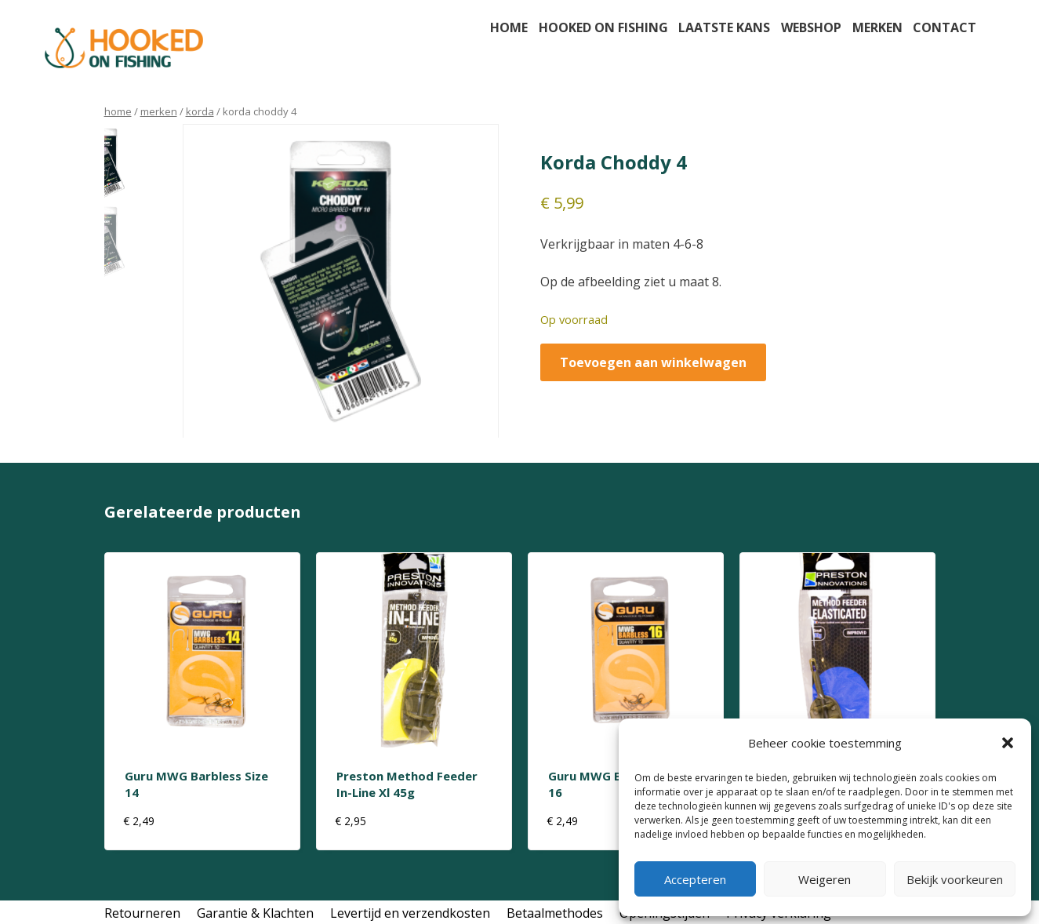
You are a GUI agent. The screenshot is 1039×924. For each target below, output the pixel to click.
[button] (1007, 743)
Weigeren (824, 879)
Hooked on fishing (603, 27)
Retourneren (142, 913)
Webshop (811, 27)
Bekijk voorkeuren (954, 879)
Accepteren (695, 879)
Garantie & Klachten (255, 913)
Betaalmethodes (555, 913)
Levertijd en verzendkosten (410, 913)
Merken (877, 27)
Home (509, 27)
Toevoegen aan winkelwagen (653, 362)
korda (200, 111)
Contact (944, 27)
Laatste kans (724, 27)
